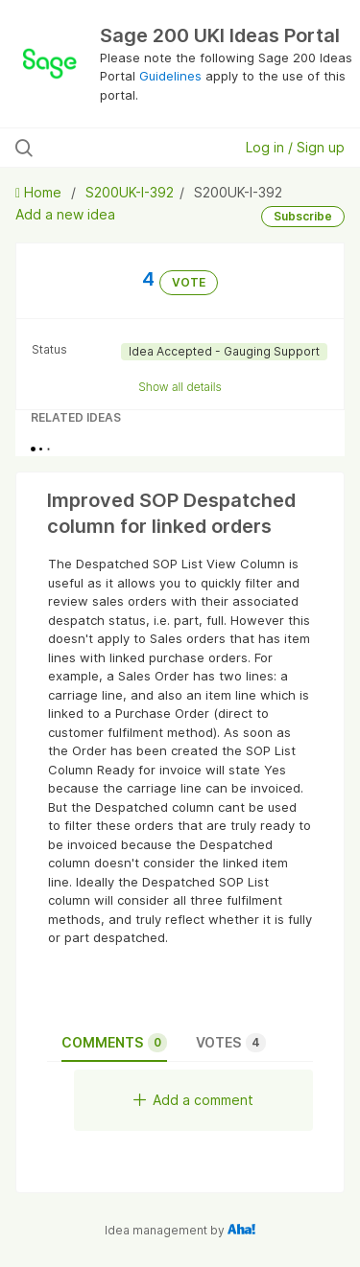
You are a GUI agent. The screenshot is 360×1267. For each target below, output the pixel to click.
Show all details (180, 387)
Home (40, 192)
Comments (114, 1042)
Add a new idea (65, 214)
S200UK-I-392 (129, 192)
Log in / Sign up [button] (295, 147)
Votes (231, 1042)
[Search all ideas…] (114, 147)
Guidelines (170, 75)
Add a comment (193, 1100)
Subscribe (303, 216)
